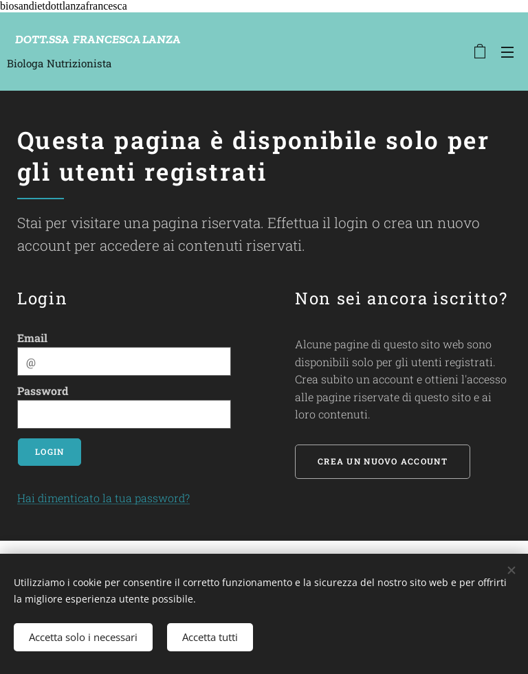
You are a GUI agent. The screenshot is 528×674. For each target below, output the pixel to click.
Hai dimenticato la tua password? (103, 498)
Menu (507, 52)
